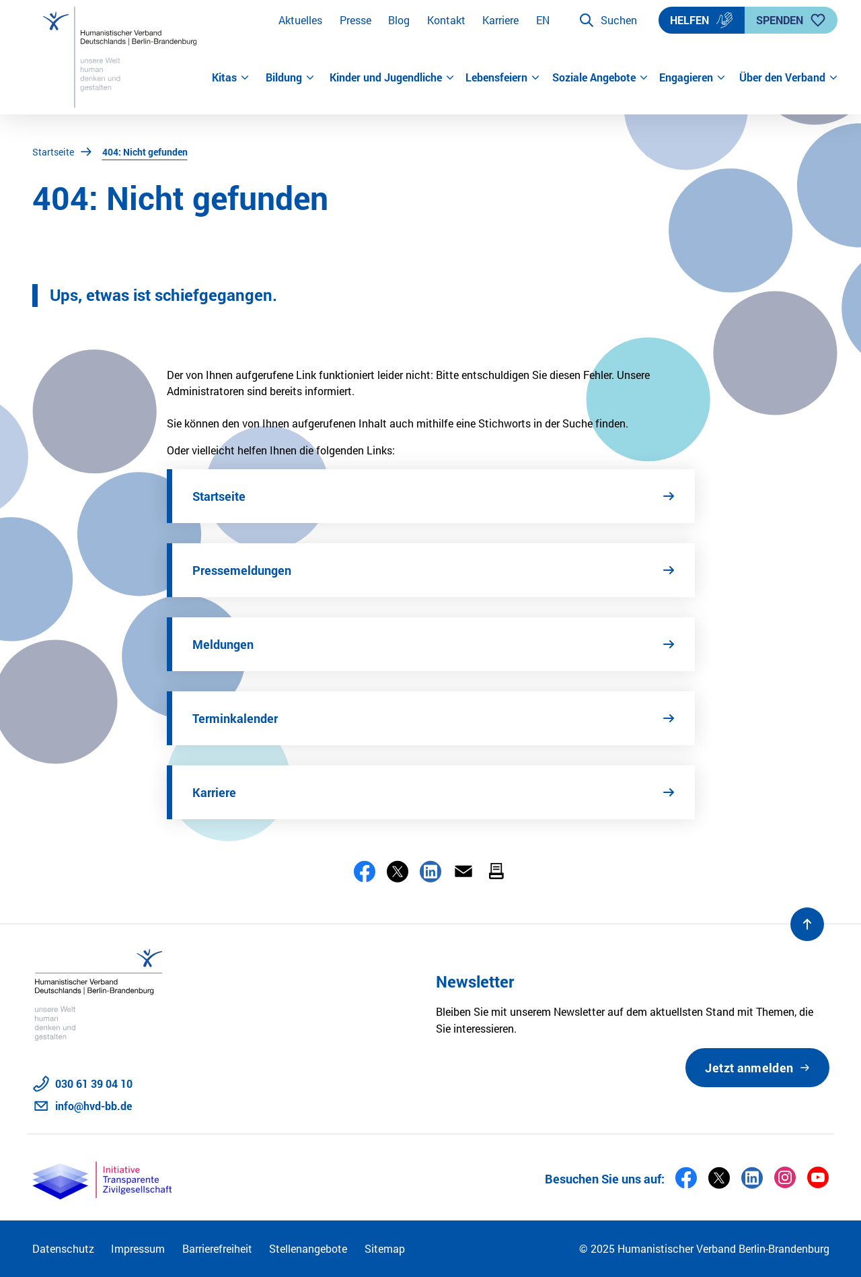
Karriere (500, 20)
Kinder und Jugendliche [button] (392, 77)
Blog (399, 20)
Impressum (138, 1248)
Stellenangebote (308, 1248)
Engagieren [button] (692, 77)
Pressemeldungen (241, 570)
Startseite (53, 151)
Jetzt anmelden (749, 1068)
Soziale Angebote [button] (600, 77)
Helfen (701, 20)
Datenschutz (63, 1248)
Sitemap (385, 1248)
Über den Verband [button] (784, 77)
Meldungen (223, 644)
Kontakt (446, 20)
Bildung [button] (290, 77)
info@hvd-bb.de (93, 1106)
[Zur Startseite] (122, 57)
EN (543, 20)
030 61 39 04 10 (94, 1083)
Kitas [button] (231, 77)
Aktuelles (300, 20)
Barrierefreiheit (217, 1248)
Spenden (791, 20)
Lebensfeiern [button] (502, 77)
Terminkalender (235, 718)
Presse (355, 20)
